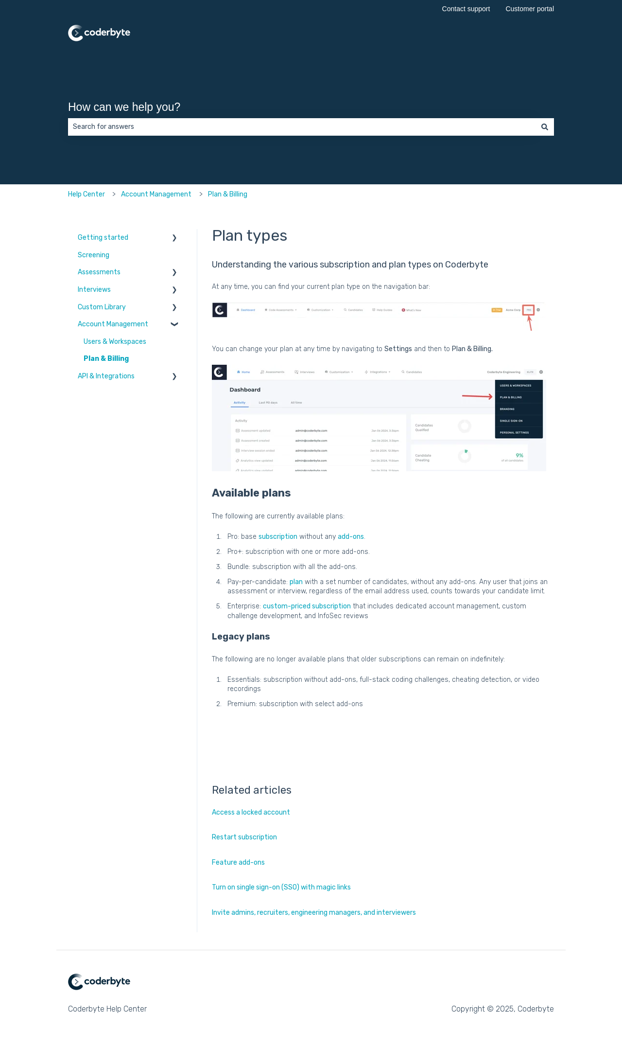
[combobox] (302, 127)
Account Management (156, 194)
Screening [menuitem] (93, 255)
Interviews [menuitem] (94, 289)
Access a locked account (251, 812)
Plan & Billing (227, 194)
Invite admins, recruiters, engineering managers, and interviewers (314, 912)
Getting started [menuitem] (103, 237)
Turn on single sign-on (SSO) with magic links (281, 887)
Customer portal (529, 9)
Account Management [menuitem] (113, 324)
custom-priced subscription (307, 606)
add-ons (351, 537)
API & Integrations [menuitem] (106, 376)
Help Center (86, 194)
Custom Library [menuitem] (102, 307)
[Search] (545, 127)
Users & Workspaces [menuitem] (115, 342)
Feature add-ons (238, 862)
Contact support (466, 9)
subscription (278, 537)
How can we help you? (124, 107)
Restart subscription (244, 837)
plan (296, 582)
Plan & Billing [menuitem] (106, 359)
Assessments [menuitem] (99, 272)
